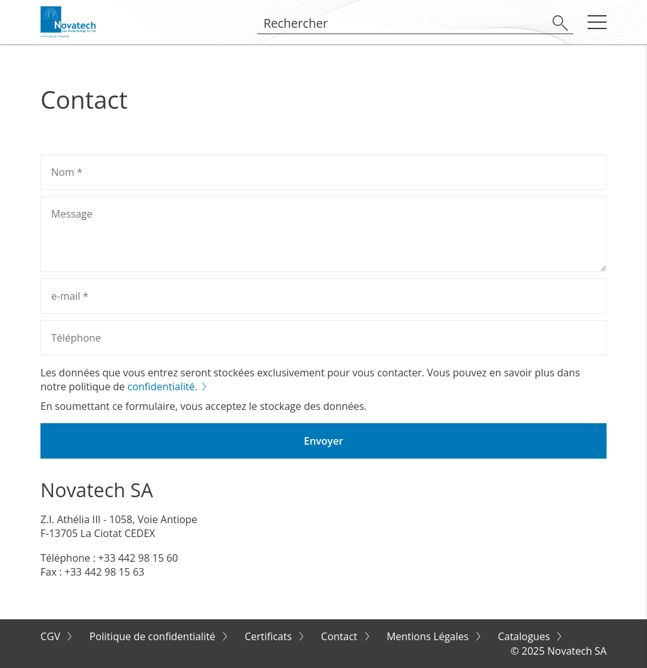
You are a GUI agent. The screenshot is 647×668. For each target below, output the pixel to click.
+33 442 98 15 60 (138, 558)
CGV (51, 636)
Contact (340, 636)
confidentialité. (163, 386)
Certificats (269, 636)
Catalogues (525, 636)
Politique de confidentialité (154, 636)
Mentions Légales (429, 636)
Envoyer (323, 441)
